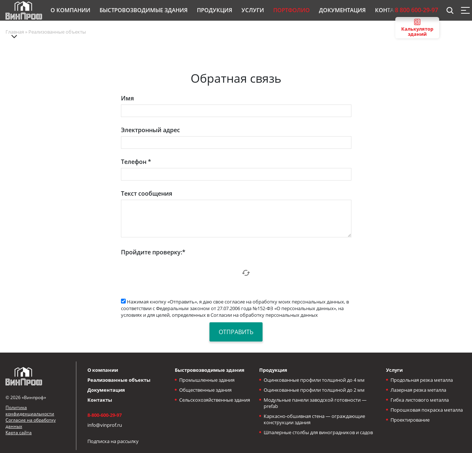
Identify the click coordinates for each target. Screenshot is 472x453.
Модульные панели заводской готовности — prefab (315, 403)
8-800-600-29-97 (104, 415)
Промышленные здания (207, 380)
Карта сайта (19, 432)
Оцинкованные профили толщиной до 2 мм (314, 390)
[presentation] (177, 272)
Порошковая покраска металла (427, 409)
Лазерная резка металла (418, 390)
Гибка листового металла (420, 400)
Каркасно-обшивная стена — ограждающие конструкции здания (314, 419)
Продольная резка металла (422, 380)
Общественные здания (205, 390)
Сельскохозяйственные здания (214, 400)
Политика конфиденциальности (30, 410)
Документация (106, 390)
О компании (102, 370)
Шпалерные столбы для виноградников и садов (318, 432)
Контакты (99, 400)
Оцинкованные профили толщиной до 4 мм (314, 380)
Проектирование (410, 419)
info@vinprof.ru (104, 425)
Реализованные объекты (118, 380)
